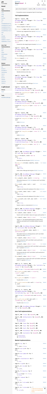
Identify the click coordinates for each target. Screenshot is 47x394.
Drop (38, 77)
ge (17, 256)
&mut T (33, 69)
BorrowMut (23, 353)
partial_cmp (20, 230)
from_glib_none (25, 131)
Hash (19, 153)
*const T (28, 103)
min (18, 191)
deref (18, 58)
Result (17, 42)
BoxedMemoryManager (21, 20)
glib (16, 1)
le (17, 244)
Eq (18, 308)
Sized (21, 168)
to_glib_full (20, 277)
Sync (25, 325)
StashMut (17, 300)
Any (21, 343)
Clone (38, 20)
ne (17, 217)
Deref (38, 49)
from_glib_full (25, 105)
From (21, 363)
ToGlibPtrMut (19, 293)
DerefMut (39, 65)
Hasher (20, 158)
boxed (18, 1)
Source (16, 5)
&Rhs (29, 217)
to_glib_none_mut (22, 299)
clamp (18, 198)
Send (25, 323)
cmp (18, 178)
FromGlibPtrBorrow (20, 90)
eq (17, 212)
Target (20, 53)
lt (17, 237)
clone (18, 24)
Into (23, 366)
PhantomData (27, 269)
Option (17, 231)
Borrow (22, 348)
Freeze (25, 314)
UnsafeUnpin (26, 330)
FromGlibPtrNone (20, 129)
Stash (34, 271)
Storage (20, 269)
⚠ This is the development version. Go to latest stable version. (37, 390)
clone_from (20, 29)
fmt (18, 40)
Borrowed (17, 94)
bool (35, 212)
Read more (33, 26)
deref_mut (20, 69)
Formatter (31, 40)
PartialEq (21, 210)
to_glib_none (20, 271)
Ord (19, 175)
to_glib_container (22, 282)
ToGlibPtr (40, 265)
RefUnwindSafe (27, 317)
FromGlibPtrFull (20, 103)
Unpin (24, 328)
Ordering (36, 178)
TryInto (24, 387)
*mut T (29, 90)
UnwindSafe (26, 333)
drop (18, 81)
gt (17, 250)
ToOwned (22, 377)
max (18, 184)
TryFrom (24, 382)
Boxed (16, 22)
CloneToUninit (24, 358)
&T (27, 58)
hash (18, 155)
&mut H (32, 155)
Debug (38, 36)
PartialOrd (21, 227)
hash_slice (20, 162)
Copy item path (25, 3)
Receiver (25, 371)
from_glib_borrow (26, 92)
